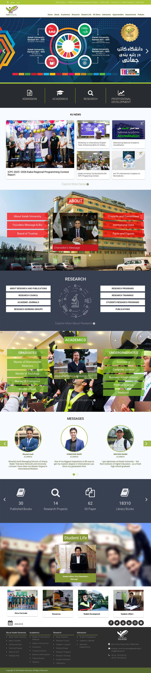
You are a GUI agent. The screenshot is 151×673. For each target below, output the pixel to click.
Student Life (86, 15)
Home (50, 15)
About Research (62, 636)
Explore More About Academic (75, 400)
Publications (60, 663)
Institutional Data (15, 644)
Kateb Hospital (127, 2)
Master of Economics (40, 643)
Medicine (35, 662)
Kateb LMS (104, 2)
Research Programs (63, 651)
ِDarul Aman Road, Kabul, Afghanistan (125, 644)
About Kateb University (17, 636)
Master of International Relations (40, 637)
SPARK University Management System (83, 2)
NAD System (61, 2)
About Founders (15, 640)
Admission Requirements (85, 645)
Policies (141, 15)
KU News (97, 15)
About (56, 15)
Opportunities (118, 15)
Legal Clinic (140, 2)
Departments (130, 15)
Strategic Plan (14, 655)
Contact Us (115, 2)
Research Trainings (63, 655)
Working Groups (62, 648)
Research (76, 15)
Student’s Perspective (88, 636)
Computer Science (39, 650)
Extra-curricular (21, 613)
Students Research (63, 659)
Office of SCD (14, 651)
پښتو (12, 2)
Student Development (92, 614)
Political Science (38, 658)
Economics (36, 647)
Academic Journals (63, 644)
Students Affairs (127, 614)
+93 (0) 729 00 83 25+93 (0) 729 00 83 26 (118, 656)
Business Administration (41, 654)
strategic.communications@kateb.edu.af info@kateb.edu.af (126, 649)
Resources (56, 614)
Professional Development (121, 97)
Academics (65, 15)
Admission (106, 15)
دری (18, 2)
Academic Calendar (87, 640)
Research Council (62, 640)
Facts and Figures (15, 648)
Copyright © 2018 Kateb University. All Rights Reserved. (27, 670)
